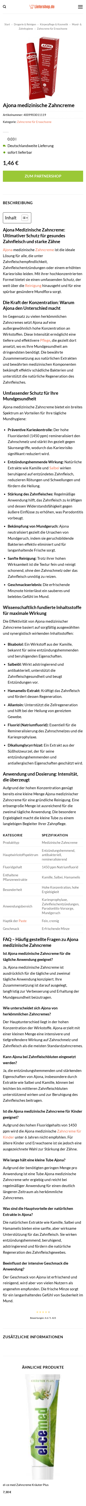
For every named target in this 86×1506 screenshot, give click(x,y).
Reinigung (33, 285)
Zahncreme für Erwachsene (52, 28)
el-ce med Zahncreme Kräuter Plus (26, 1485)
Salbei (54, 468)
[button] (4, 7)
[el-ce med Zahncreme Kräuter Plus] (43, 1427)
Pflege (45, 340)
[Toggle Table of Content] (23, 218)
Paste (23, 921)
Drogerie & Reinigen (25, 24)
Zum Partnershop (43, 176)
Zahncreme (44, 249)
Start (7, 24)
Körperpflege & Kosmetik (54, 24)
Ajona (8, 249)
